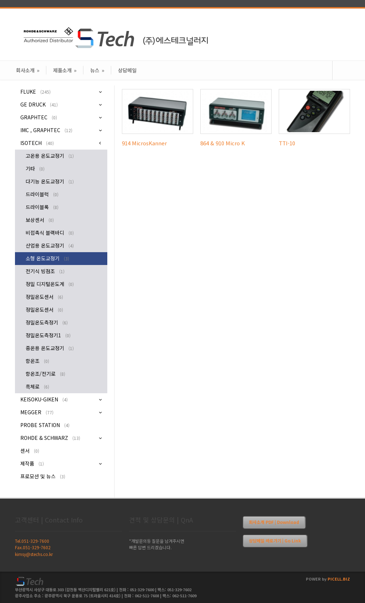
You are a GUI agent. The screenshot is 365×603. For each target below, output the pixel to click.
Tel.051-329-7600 (32, 541)
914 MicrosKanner (144, 143)
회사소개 (28, 70)
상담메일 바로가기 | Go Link (275, 540)
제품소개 (65, 70)
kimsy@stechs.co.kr (34, 554)
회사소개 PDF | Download (274, 522)
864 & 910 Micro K (222, 143)
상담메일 (127, 70)
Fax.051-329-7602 (33, 547)
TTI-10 (287, 143)
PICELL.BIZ (339, 579)
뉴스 (97, 70)
